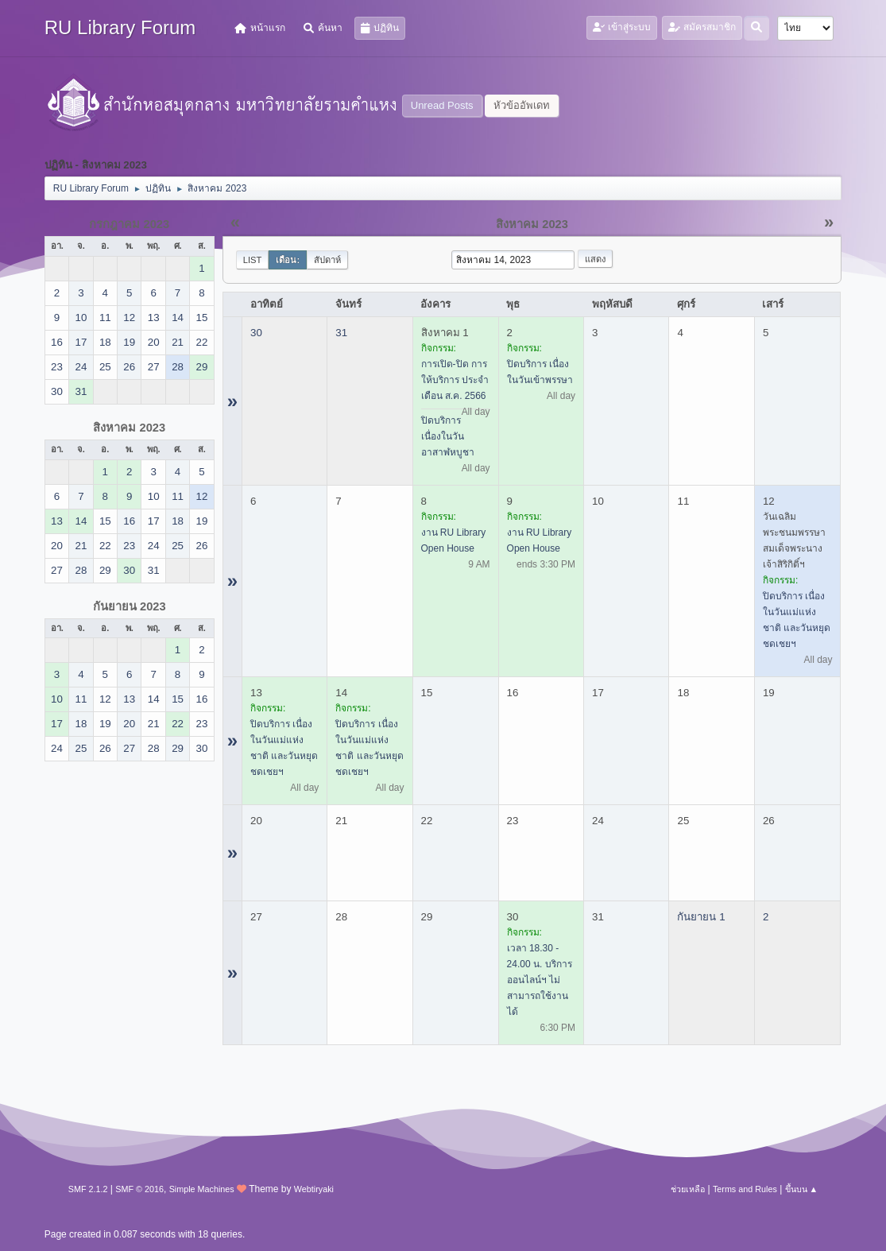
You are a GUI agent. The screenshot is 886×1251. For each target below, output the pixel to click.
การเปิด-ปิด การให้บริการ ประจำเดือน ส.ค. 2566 (455, 379)
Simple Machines (201, 1189)
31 (341, 333)
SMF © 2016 (139, 1189)
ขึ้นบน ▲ (801, 1189)
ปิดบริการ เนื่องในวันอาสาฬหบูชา (447, 436)
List (252, 260)
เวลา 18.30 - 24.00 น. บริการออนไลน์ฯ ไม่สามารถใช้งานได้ (539, 980)
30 (256, 333)
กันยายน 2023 (129, 606)
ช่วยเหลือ (688, 1189)
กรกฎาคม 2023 (129, 224)
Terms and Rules (745, 1189)
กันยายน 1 (701, 917)
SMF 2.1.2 (88, 1189)
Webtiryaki (314, 1189)
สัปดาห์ (327, 260)
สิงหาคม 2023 (129, 427)
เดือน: (288, 260)
